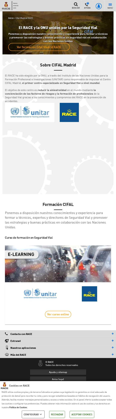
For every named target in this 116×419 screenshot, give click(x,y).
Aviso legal (58, 379)
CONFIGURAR (33, 414)
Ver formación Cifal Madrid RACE (39, 47)
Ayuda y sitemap (58, 372)
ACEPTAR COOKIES (81, 414)
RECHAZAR (57, 414)
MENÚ (110, 6)
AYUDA (87, 5)
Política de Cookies (18, 407)
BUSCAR (75, 5)
